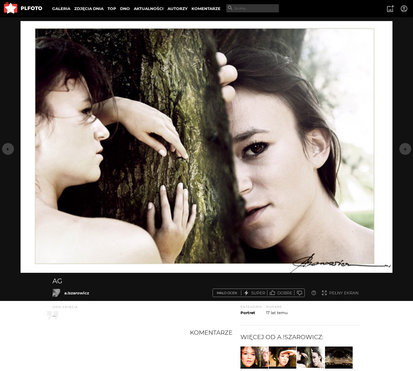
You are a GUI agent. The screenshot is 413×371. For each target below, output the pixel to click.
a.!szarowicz (76, 292)
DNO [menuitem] (125, 8)
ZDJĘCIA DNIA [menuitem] (89, 8)
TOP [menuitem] (111, 8)
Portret (247, 312)
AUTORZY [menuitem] (178, 8)
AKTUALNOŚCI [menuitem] (149, 8)
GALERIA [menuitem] (61, 8)
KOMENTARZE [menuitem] (205, 8)
